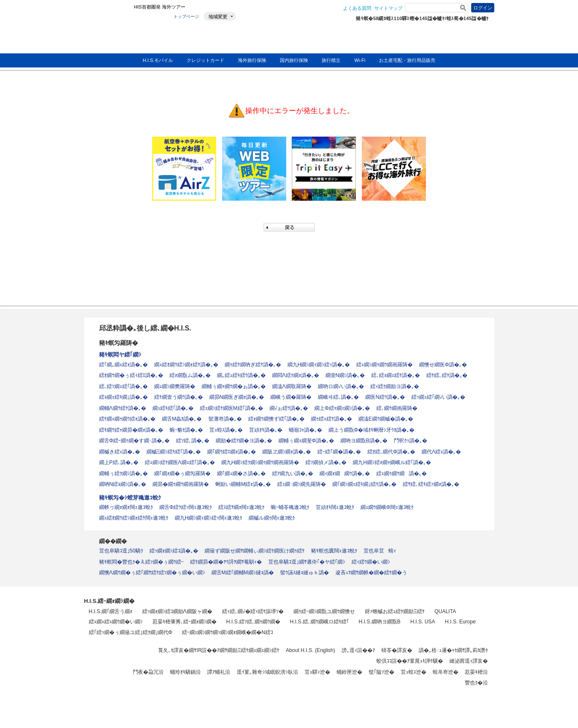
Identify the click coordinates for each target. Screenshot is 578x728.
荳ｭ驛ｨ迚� (317, 672)
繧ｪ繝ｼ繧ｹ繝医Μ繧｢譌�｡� (231, 408)
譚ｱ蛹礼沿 (218, 672)
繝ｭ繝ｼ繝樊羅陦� (174, 386)
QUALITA (445, 611)
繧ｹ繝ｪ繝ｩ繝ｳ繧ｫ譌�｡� (127, 419)
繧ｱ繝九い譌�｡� (292, 474)
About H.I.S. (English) (310, 650)
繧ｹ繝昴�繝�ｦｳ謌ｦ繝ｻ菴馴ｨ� (226, 562)
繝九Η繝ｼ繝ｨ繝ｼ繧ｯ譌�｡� (319, 365)
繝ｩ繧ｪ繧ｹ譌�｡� (331, 419)
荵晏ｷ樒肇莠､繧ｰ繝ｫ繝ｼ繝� (185, 622)
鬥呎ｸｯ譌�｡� (410, 441)
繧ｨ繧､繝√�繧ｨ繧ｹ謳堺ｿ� (253, 611)
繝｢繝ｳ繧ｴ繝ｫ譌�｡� (231, 452)
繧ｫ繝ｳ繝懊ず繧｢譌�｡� (276, 419)
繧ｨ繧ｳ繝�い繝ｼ (371, 562)
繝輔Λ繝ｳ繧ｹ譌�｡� (122, 408)
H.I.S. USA (423, 622)
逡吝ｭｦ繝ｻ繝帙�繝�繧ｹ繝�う (371, 573)
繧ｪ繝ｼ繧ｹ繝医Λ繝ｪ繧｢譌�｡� (180, 462)
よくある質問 (357, 8)
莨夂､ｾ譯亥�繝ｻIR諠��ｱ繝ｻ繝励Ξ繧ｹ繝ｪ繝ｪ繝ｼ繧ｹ (218, 650)
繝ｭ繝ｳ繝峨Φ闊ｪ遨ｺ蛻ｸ (387, 507)
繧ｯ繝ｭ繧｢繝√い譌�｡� (438, 397)
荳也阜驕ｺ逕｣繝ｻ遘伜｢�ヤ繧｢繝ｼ (306, 562)
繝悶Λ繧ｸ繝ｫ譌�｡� (295, 375)
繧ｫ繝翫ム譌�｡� (190, 375)
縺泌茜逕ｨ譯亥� (468, 661)
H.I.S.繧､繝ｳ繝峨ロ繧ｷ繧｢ (319, 622)
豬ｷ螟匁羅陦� (118, 342)
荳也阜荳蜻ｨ (380, 551)
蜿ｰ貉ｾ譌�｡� (186, 430)
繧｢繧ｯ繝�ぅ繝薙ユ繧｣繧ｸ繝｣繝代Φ (131, 632)
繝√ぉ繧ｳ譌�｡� (289, 408)
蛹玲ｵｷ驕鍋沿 (185, 672)
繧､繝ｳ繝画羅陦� (396, 408)
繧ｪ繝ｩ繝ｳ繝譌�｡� (401, 474)
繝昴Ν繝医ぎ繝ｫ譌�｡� (236, 397)
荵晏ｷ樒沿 (476, 672)
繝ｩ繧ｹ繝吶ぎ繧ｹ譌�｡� (253, 365)
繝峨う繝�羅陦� (290, 397)
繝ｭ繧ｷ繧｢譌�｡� (173, 408)
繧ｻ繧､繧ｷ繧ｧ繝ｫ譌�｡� (431, 484)
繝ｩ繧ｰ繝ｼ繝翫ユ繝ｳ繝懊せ (324, 611)
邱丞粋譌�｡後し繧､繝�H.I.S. (145, 328)
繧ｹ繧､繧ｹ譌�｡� (446, 375)
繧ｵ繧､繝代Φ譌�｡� (391, 452)
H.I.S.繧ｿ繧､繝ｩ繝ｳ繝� (253, 622)
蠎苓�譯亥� (396, 650)
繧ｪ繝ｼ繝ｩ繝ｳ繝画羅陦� (384, 365)
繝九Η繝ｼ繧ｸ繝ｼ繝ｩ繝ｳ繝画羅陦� (260, 462)
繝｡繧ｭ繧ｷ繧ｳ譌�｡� (241, 375)
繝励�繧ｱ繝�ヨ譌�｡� (244, 441)
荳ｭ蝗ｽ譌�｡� (226, 430)
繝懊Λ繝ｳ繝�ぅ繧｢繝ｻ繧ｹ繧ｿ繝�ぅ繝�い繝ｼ (152, 573)
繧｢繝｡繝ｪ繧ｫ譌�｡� (123, 365)
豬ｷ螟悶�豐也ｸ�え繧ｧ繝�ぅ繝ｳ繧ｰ (141, 562)
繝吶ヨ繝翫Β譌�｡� (363, 441)
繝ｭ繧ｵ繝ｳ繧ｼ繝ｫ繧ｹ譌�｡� (186, 365)
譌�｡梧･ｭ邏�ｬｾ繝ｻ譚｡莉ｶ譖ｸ (453, 650)
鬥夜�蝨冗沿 (148, 672)
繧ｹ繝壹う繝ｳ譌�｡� (178, 397)
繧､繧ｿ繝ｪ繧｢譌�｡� (123, 386)
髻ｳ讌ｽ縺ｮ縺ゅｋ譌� (304, 573)
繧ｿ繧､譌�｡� (192, 441)
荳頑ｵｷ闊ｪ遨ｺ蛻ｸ (335, 507)
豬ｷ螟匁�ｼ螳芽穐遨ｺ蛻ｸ (130, 497)
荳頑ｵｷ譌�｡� (265, 430)
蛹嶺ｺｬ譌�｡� (305, 430)
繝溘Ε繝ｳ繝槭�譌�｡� (385, 419)
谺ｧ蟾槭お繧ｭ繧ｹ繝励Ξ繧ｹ (395, 611)
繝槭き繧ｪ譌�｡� (119, 452)
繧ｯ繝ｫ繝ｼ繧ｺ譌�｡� (174, 551)
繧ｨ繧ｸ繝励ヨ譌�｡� (394, 386)
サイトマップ (388, 8)
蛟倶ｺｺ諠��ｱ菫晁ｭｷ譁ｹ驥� (409, 661)
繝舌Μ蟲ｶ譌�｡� (182, 419)
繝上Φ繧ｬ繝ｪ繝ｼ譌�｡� (342, 408)
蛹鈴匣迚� (349, 672)
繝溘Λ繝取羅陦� (291, 386)
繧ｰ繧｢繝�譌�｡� (339, 452)
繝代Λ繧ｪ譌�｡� (441, 452)
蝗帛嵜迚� (445, 672)
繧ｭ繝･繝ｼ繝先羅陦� (301, 484)
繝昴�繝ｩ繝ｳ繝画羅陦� (181, 484)
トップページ (186, 16)
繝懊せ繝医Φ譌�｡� (443, 365)
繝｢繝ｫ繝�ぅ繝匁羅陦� (182, 474)
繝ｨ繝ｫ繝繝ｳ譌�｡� (345, 474)
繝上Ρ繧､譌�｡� (118, 462)
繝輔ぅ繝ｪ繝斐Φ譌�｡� (306, 441)
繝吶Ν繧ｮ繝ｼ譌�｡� (123, 484)
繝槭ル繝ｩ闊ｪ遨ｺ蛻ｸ (272, 518)
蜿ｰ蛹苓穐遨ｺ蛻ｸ (290, 507)
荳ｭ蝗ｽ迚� (413, 672)
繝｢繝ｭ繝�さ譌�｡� (241, 474)
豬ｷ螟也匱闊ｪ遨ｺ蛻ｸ (334, 551)
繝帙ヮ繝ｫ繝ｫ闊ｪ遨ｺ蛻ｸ (126, 507)
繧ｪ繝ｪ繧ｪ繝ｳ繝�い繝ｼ (116, 622)
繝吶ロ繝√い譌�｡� (341, 386)
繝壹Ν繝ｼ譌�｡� (345, 375)
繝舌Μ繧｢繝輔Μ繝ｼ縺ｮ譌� (242, 573)
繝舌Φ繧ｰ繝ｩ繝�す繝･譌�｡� (134, 441)
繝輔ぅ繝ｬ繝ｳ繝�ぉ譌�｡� (234, 386)
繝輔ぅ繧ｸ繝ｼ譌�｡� (123, 474)
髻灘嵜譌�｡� (225, 419)
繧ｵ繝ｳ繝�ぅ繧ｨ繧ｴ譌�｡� (131, 375)
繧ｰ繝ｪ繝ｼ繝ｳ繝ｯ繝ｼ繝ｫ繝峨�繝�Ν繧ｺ (227, 632)
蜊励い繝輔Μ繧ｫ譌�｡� (243, 484)
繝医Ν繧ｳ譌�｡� (385, 397)
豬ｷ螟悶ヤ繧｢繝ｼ (120, 354)
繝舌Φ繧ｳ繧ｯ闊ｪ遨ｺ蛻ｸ (185, 507)
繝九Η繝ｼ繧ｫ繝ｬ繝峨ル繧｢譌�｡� (392, 462)
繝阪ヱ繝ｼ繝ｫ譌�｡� (286, 452)
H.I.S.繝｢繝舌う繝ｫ (110, 611)
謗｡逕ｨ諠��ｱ (358, 650)
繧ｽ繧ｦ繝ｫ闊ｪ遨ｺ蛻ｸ (241, 507)
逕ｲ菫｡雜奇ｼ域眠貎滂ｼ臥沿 (267, 672)
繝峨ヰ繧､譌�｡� (338, 397)
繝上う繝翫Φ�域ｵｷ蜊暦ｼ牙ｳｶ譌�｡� (372, 430)
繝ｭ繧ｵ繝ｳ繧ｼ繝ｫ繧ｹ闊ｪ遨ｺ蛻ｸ (133, 518)
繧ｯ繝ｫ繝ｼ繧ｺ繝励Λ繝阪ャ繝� (177, 611)
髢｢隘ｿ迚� (381, 672)
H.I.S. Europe (460, 622)
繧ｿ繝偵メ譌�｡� (325, 462)
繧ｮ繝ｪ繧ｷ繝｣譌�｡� (123, 397)
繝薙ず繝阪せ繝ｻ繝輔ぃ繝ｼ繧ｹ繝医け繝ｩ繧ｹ (255, 551)
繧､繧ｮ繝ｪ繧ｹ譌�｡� (395, 375)
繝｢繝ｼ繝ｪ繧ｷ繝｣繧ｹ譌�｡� (364, 484)
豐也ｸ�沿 (476, 683)
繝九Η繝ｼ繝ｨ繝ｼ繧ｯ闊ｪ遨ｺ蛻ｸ (209, 518)
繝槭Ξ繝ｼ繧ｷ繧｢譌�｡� (174, 452)
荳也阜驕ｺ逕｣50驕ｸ (121, 551)
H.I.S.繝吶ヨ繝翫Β (380, 622)
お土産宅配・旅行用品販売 (407, 60)
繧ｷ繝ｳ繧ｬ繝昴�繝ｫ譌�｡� (131, 430)
